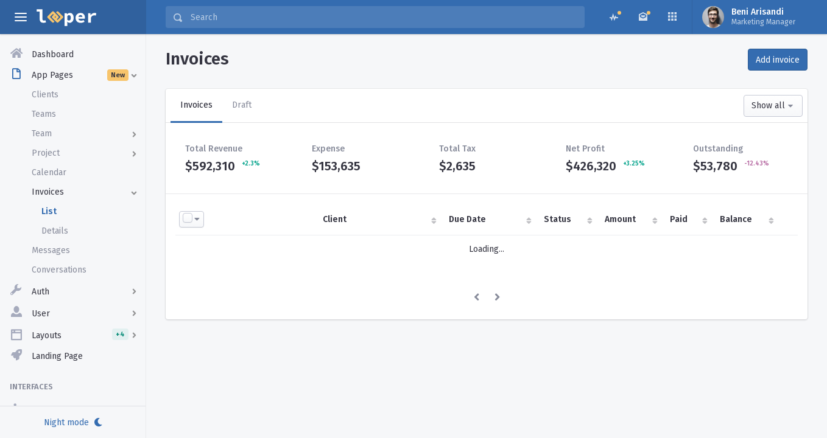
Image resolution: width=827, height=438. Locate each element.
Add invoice (778, 60)
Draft (242, 105)
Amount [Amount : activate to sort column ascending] (620, 219)
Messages (51, 250)
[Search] (383, 17)
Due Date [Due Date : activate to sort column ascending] (467, 219)
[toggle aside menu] (21, 17)
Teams (44, 114)
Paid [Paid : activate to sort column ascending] (679, 219)
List (49, 211)
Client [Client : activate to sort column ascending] (335, 219)
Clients (45, 94)
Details (54, 231)
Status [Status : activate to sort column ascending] (557, 219)
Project (46, 153)
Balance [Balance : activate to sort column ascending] (736, 219)
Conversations (59, 270)
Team (42, 133)
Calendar (49, 172)
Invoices (48, 192)
